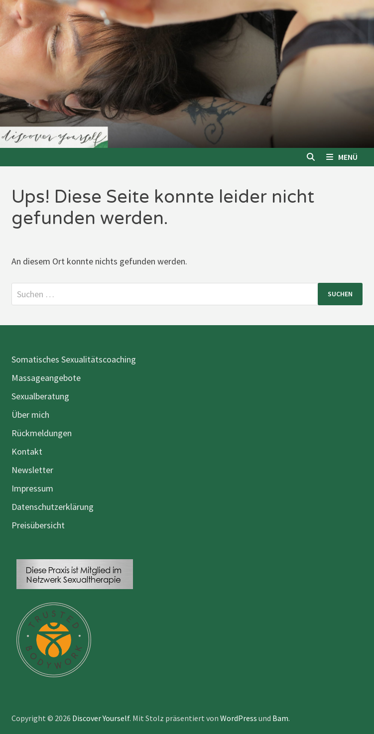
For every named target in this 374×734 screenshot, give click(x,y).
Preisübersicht (38, 525)
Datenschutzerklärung (52, 506)
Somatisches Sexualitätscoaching (73, 359)
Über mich (30, 414)
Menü (342, 157)
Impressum (32, 488)
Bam (280, 718)
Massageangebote (46, 377)
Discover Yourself (100, 718)
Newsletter (32, 470)
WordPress (238, 718)
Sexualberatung (40, 396)
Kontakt (26, 451)
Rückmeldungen (41, 433)
